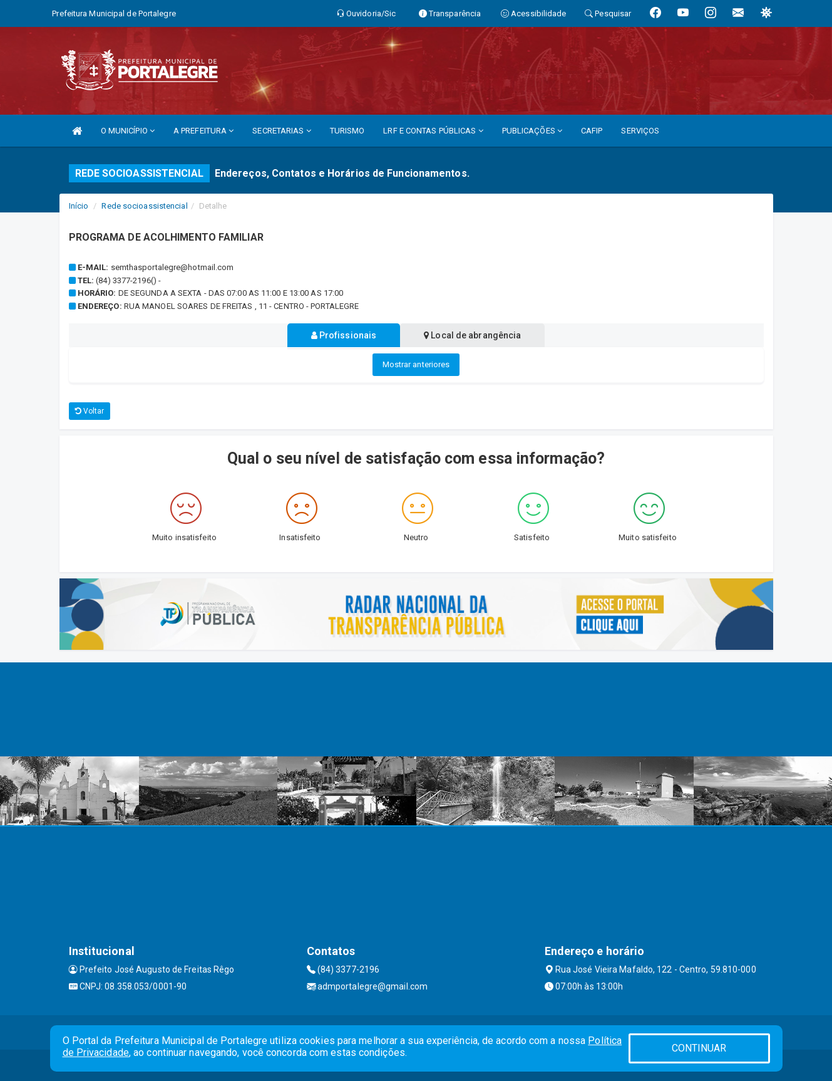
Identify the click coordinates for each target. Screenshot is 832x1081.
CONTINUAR (699, 1048)
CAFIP (592, 130)
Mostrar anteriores (416, 364)
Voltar (90, 411)
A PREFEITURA (203, 130)
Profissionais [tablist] (341, 335)
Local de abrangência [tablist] (474, 335)
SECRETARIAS (281, 130)
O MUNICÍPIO (128, 130)
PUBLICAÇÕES (532, 130)
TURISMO (347, 130)
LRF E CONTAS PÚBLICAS (433, 130)
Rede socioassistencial (144, 206)
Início (79, 206)
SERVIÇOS (640, 130)
